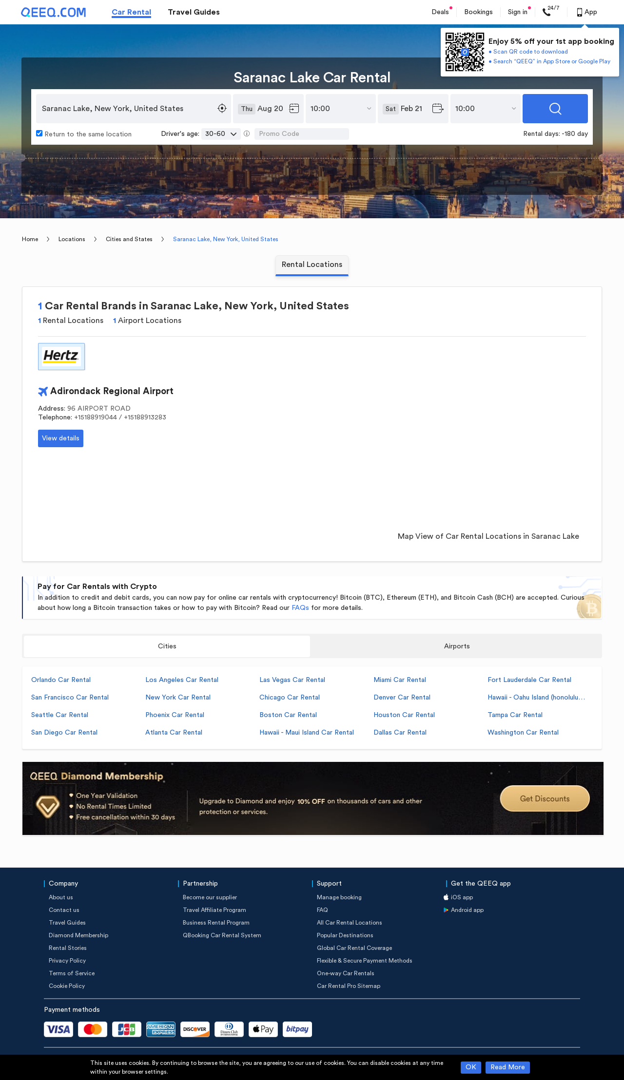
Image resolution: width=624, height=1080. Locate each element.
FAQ (322, 910)
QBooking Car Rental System (222, 935)
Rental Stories (68, 948)
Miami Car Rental (399, 680)
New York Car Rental (178, 697)
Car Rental (131, 12)
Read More (507, 1067)
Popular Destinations (345, 935)
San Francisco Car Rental (70, 697)
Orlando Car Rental (61, 680)
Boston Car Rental (288, 715)
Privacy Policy (67, 961)
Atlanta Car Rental (173, 732)
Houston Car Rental (404, 715)
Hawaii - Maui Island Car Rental (306, 732)
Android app (467, 910)
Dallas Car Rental (400, 732)
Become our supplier (210, 897)
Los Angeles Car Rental (181, 680)
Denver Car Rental (401, 697)
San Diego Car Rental (64, 732)
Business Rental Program (216, 923)
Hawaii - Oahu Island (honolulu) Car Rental (536, 697)
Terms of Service (72, 973)
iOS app (462, 897)
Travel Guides (194, 12)
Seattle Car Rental (59, 715)
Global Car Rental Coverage (354, 948)
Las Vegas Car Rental (292, 680)
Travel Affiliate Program (214, 910)
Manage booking (339, 897)
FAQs (300, 608)
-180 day (575, 134)
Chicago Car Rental (289, 697)
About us (61, 897)
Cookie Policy (67, 986)
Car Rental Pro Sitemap (348, 986)
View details (60, 438)
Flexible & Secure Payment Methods (364, 961)
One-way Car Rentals (345, 973)
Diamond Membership (78, 935)
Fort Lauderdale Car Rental (529, 680)
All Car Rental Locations (349, 923)
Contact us (64, 910)
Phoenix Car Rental (174, 715)
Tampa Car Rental (515, 715)
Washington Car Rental (523, 732)
